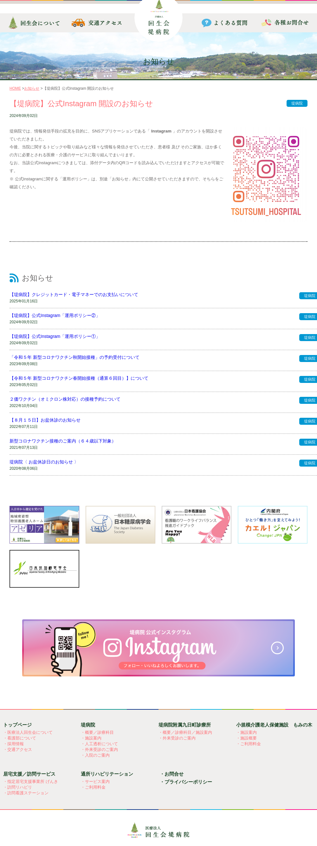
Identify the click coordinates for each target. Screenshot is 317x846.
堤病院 (297, 103)
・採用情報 (13, 743)
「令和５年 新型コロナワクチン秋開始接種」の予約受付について (74, 357)
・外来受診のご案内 (99, 749)
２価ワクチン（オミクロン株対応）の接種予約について (65, 399)
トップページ (17, 724)
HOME (15, 88)
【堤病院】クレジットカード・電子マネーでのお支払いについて (74, 294)
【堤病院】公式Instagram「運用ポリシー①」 (55, 336)
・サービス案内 (95, 781)
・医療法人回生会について (28, 732)
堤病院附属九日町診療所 (184, 724)
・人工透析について (99, 743)
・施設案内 (91, 738)
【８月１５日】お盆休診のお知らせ (45, 420)
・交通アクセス (17, 749)
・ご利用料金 (248, 743)
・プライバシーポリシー (186, 782)
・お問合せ (172, 774)
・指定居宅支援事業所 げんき (30, 781)
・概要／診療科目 (97, 732)
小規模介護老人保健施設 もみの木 (274, 724)
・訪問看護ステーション (26, 793)
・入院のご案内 (95, 755)
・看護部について (19, 738)
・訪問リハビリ (17, 787)
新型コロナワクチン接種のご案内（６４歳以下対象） (63, 440)
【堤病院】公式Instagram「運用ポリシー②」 (55, 315)
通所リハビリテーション (107, 774)
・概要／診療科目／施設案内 (185, 732)
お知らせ (31, 88)
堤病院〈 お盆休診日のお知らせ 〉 (44, 461)
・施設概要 (246, 738)
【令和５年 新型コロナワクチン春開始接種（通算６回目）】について (79, 378)
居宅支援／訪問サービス (29, 774)
